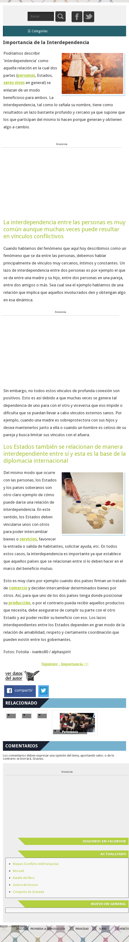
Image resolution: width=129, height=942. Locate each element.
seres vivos (14, 82)
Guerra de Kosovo (25, 885)
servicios (28, 539)
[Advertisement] (38, 179)
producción (19, 602)
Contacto (123, 929)
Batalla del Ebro (24, 878)
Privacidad (82, 929)
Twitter (88, 16)
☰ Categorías (37, 31)
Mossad (18, 871)
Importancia (15, 16)
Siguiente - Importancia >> (65, 664)
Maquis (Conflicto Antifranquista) (36, 864)
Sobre (102, 929)
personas (26, 75)
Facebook (77, 16)
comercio (18, 588)
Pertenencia (70, 732)
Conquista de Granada (28, 892)
